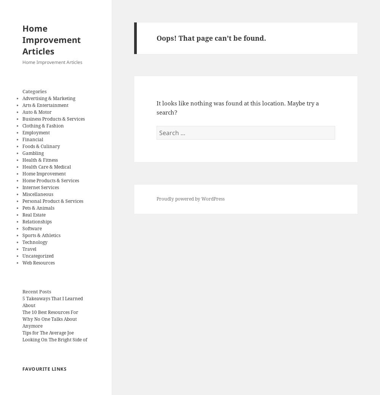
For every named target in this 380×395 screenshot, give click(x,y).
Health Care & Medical (46, 167)
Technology (35, 242)
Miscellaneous (37, 194)
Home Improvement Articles (51, 39)
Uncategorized (38, 256)
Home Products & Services (50, 180)
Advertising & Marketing (48, 98)
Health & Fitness (40, 160)
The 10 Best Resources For (50, 312)
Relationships (37, 221)
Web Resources (38, 263)
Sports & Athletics (41, 235)
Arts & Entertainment (45, 105)
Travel (29, 249)
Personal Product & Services (52, 201)
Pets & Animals (38, 208)
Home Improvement (44, 173)
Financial (32, 139)
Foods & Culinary (41, 146)
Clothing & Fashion (43, 126)
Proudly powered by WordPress (191, 199)
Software (32, 228)
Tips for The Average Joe (48, 333)
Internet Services (40, 187)
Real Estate (34, 215)
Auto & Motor (37, 112)
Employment (36, 132)
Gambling (33, 153)
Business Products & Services (53, 119)
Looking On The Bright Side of (54, 339)
